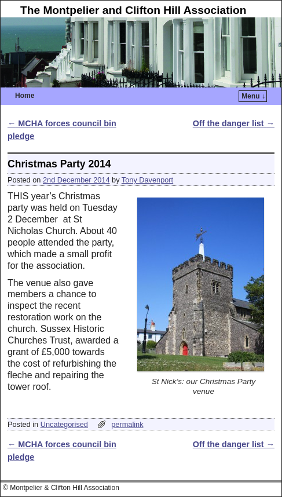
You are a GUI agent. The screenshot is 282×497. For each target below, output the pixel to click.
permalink (127, 424)
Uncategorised (64, 424)
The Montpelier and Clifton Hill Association (133, 10)
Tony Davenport (147, 180)
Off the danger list (233, 123)
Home (24, 96)
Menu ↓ (253, 96)
